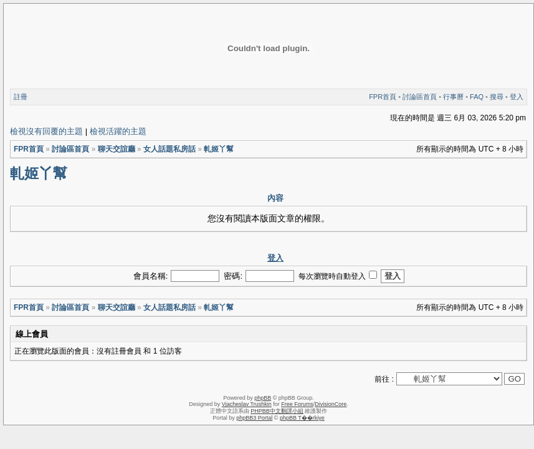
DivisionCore (330, 404)
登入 (516, 96)
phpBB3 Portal (254, 418)
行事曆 (453, 96)
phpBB (262, 398)
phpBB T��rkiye (302, 418)
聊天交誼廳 (116, 149)
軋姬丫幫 (219, 149)
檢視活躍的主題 (118, 131)
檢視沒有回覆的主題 (46, 131)
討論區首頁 (420, 96)
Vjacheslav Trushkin (247, 404)
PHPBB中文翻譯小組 (276, 411)
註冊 (20, 96)
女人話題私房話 (169, 149)
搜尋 (496, 96)
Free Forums (297, 404)
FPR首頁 (382, 96)
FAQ (477, 96)
